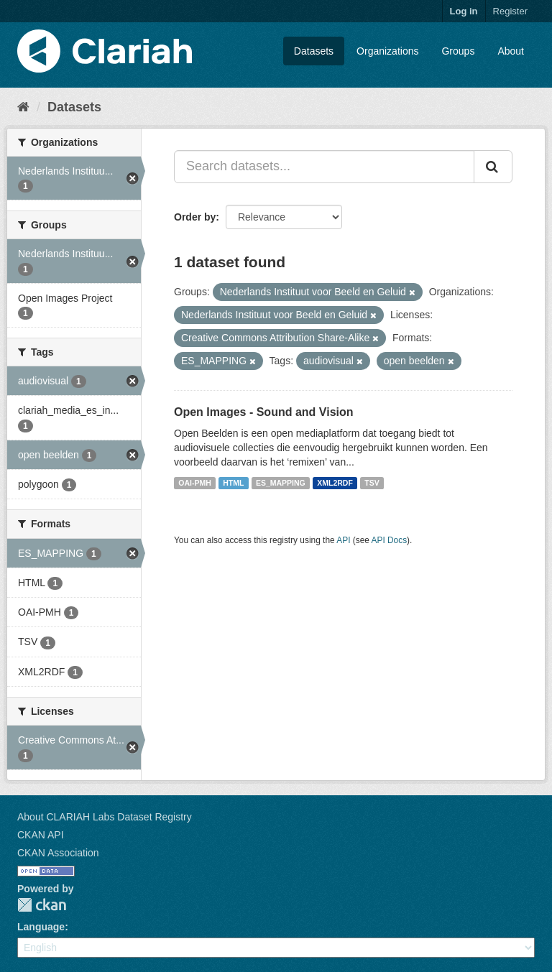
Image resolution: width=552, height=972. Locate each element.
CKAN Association (58, 852)
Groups (457, 51)
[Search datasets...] (324, 166)
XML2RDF (335, 482)
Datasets (314, 51)
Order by (195, 217)
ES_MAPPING (280, 482)
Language (41, 926)
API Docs (390, 540)
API (343, 540)
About (510, 51)
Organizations (387, 51)
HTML (233, 482)
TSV (371, 482)
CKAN (41, 904)
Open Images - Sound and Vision (264, 412)
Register (510, 11)
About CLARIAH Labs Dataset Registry (104, 817)
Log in (464, 11)
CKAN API (40, 835)
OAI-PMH (194, 482)
